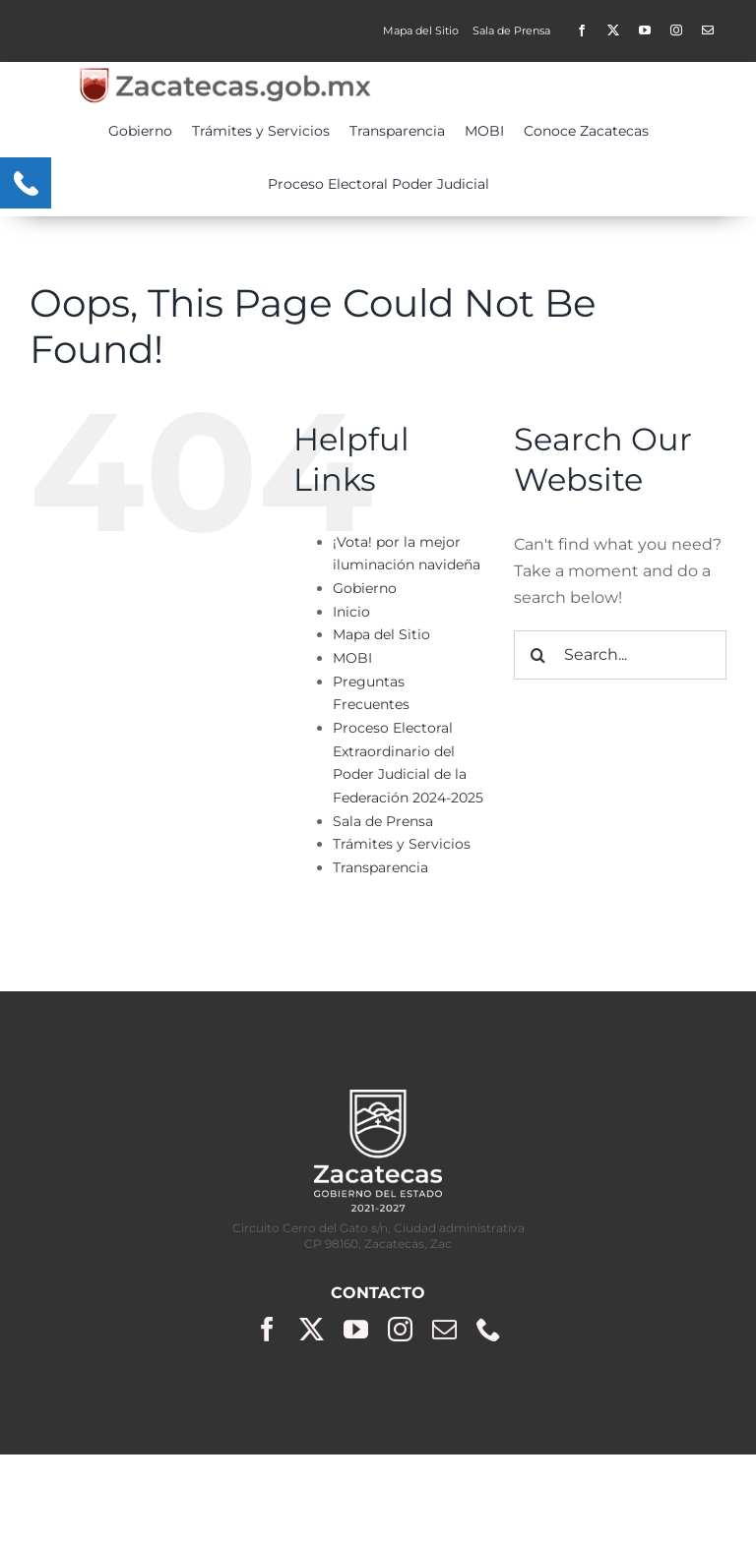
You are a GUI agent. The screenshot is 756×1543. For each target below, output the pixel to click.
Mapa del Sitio (381, 634)
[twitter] (613, 30)
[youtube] (645, 30)
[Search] (538, 655)
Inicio (351, 612)
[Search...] (620, 655)
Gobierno (365, 588)
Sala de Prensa (383, 821)
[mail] (444, 1329)
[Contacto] (708, 30)
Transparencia (380, 867)
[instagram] (676, 30)
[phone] (488, 1329)
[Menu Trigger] (25, 182)
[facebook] (582, 30)
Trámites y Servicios (402, 844)
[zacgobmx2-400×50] (226, 74)
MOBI (352, 658)
